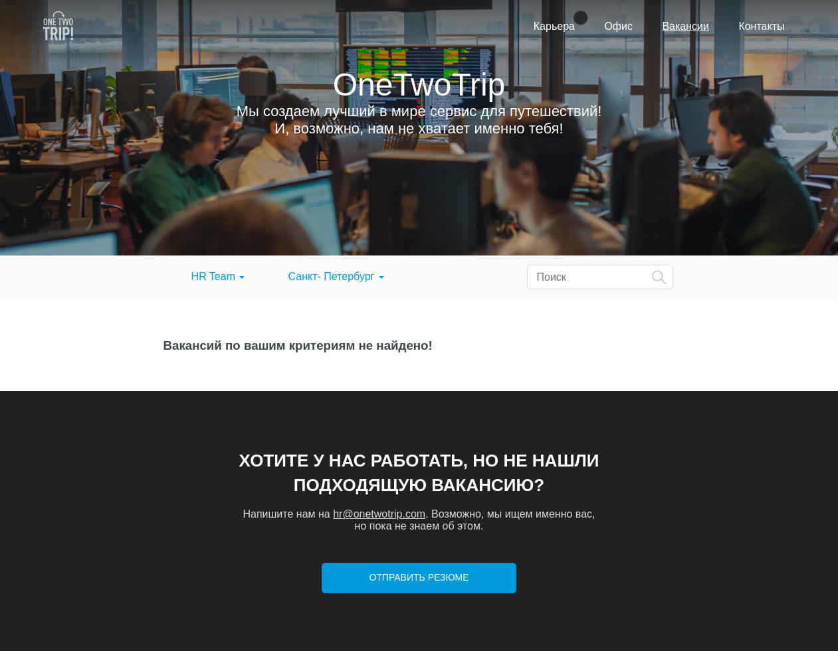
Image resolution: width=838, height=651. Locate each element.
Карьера (554, 26)
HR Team (218, 276)
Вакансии (685, 26)
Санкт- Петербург (336, 276)
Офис (618, 26)
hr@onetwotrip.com (379, 514)
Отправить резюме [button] (419, 577)
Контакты (761, 26)
